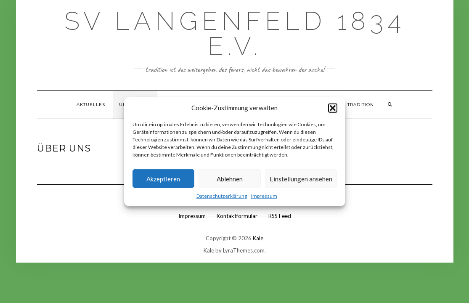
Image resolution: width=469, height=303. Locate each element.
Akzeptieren (163, 179)
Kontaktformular (237, 216)
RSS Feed (279, 216)
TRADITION (360, 104)
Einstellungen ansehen (301, 179)
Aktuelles (91, 104)
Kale (258, 238)
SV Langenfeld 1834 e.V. (234, 33)
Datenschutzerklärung (221, 196)
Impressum (264, 196)
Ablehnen (230, 179)
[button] (333, 108)
